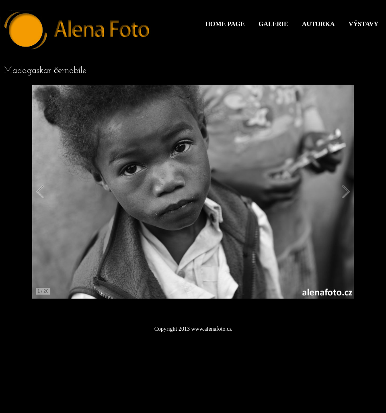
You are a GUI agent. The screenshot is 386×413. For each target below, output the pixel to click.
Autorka (318, 23)
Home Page (225, 23)
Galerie (273, 23)
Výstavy (363, 23)
